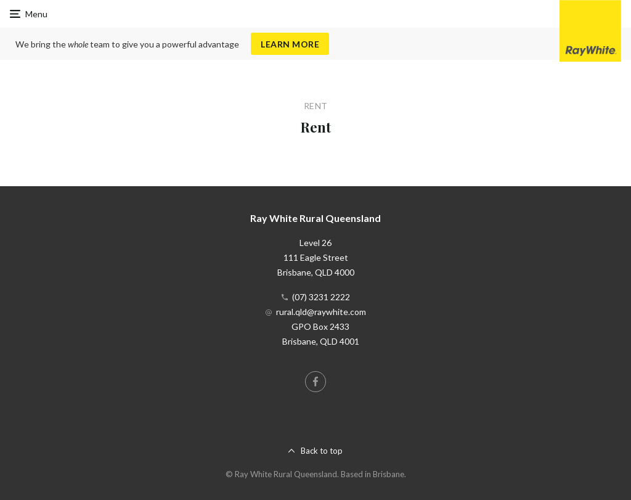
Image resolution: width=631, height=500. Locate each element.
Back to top (322, 451)
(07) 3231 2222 (321, 297)
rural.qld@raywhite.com (321, 311)
